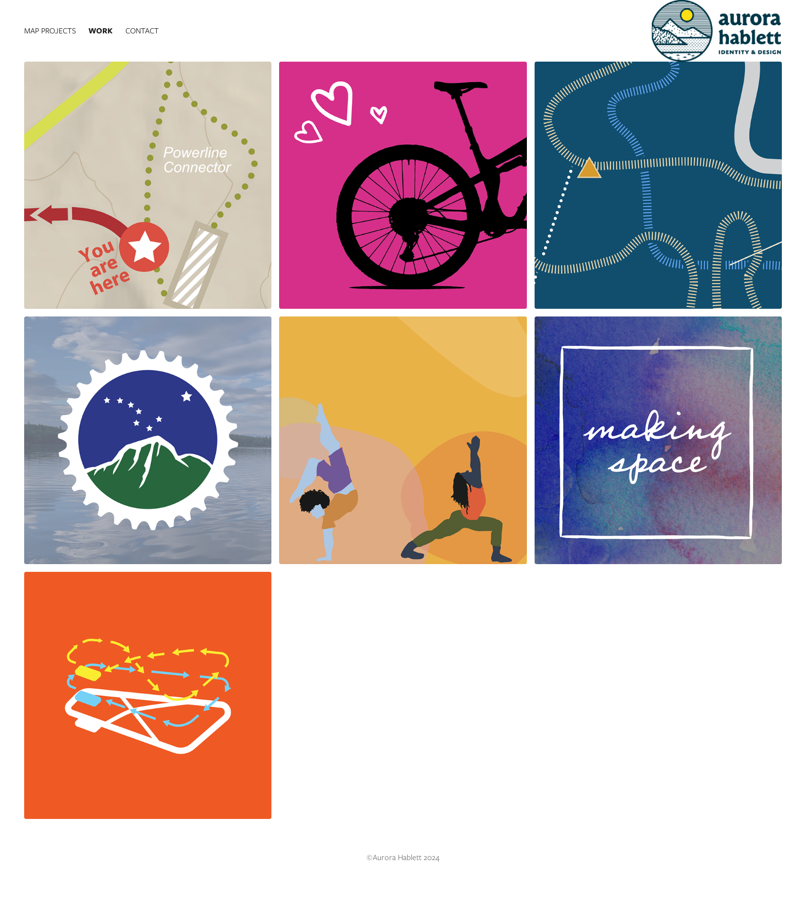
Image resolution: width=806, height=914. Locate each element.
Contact (142, 30)
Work (100, 30)
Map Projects (50, 30)
